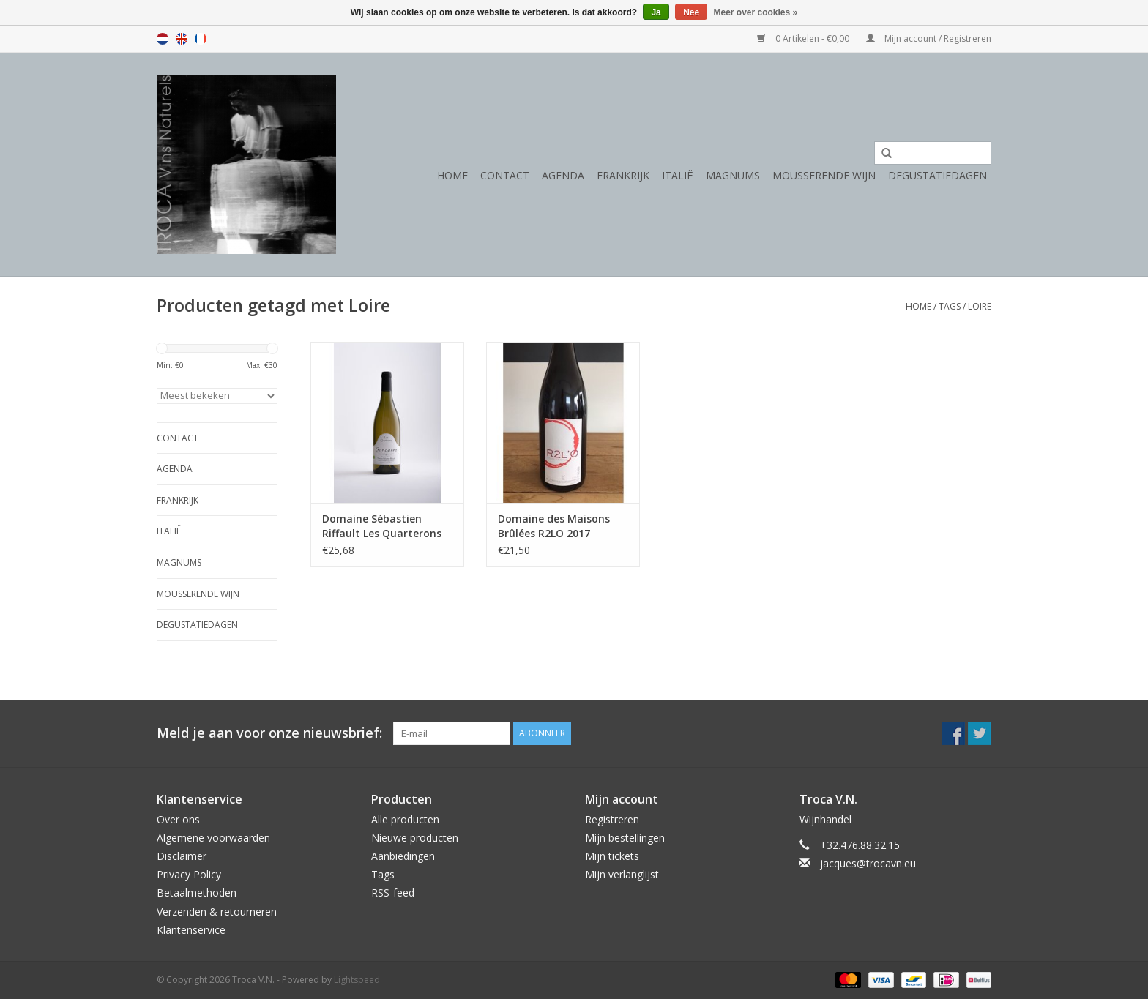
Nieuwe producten (414, 838)
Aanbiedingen (403, 856)
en (181, 39)
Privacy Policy (189, 874)
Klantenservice (191, 930)
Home (452, 175)
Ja (655, 12)
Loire (979, 306)
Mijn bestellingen (625, 838)
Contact (504, 175)
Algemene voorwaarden (213, 838)
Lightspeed (357, 979)
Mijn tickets (612, 856)
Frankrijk (623, 175)
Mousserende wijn (824, 175)
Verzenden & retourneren (217, 911)
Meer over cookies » (756, 12)
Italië (677, 175)
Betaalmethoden (196, 892)
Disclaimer (181, 856)
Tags (950, 306)
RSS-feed (392, 892)
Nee (691, 12)
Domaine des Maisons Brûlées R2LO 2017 (554, 526)
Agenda (563, 175)
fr (200, 39)
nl (162, 39)
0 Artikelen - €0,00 (804, 38)
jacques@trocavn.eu (868, 863)
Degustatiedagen (937, 175)
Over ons (178, 819)
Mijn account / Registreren (928, 38)
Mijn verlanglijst (622, 874)
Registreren (612, 819)
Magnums (733, 175)
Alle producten (405, 819)
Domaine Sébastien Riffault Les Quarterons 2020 (381, 526)
